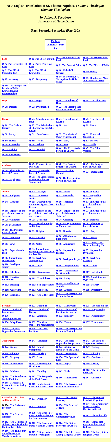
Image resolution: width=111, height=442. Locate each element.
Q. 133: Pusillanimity (93, 316)
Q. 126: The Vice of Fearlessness (12, 310)
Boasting (14, 284)
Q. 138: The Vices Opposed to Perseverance (14, 329)
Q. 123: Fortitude (38, 305)
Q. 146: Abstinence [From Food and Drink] (67, 348)
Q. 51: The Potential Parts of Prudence (39, 171)
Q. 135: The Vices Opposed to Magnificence (41, 323)
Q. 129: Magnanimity (94, 309)
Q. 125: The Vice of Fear (95, 305)
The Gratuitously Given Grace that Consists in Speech (95, 406)
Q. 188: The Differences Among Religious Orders (68, 433)
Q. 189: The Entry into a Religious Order (95, 433)
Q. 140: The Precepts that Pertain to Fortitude (69, 329)
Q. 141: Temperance (39, 340)
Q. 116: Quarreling (11, 290)
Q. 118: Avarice (64, 290)
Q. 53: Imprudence (93, 172)
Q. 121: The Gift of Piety (41, 295)
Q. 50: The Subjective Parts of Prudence (13, 171)
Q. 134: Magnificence (13, 322)
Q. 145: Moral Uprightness (36, 348)
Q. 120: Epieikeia (11, 295)
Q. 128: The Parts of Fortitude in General (66, 310)
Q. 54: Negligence (11, 179)
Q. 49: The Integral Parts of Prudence (93, 165)
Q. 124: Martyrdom (66, 305)
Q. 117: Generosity (38, 290)
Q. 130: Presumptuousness (11, 317)
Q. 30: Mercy (9, 134)
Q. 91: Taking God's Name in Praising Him (94, 243)
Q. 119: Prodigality (92, 290)
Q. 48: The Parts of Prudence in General (66, 165)
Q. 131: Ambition (38, 316)
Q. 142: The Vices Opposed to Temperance (68, 342)
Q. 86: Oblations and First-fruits (66, 237)
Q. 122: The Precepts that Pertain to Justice (69, 294)
